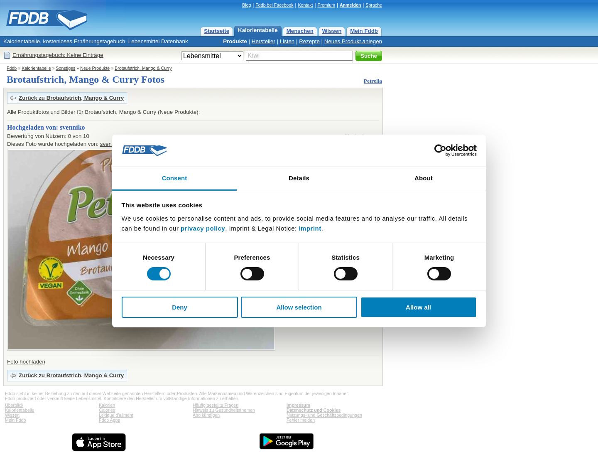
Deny (179, 307)
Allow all (418, 307)
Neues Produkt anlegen (353, 41)
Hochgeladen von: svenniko (46, 127)
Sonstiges (66, 68)
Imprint (310, 228)
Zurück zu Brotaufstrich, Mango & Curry (71, 98)
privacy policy (203, 228)
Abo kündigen (206, 415)
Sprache (373, 4)
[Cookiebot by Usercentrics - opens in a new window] (440, 150)
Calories (107, 410)
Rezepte (309, 41)
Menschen (300, 31)
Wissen (332, 31)
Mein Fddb (364, 31)
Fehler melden (301, 420)
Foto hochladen (26, 362)
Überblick (14, 405)
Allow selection (298, 307)
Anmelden (350, 4)
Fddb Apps (109, 420)
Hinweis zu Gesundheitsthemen (224, 410)
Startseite (216, 31)
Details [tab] (299, 178)
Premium (326, 4)
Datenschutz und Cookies (314, 410)
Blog (246, 4)
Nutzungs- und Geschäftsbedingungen (324, 415)
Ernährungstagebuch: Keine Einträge (57, 55)
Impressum (298, 405)
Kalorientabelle (258, 30)
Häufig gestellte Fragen (215, 405)
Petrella (373, 81)
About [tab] (423, 178)
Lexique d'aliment (116, 415)
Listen (287, 41)
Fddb (12, 68)
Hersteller (263, 41)
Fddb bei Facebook (274, 4)
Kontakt (305, 4)
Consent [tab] (174, 178)
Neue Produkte (95, 68)
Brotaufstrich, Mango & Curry (143, 68)
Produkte (235, 41)
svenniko (111, 144)
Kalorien (107, 405)
